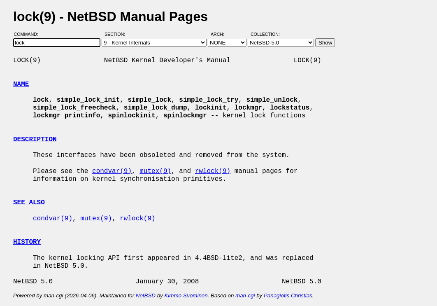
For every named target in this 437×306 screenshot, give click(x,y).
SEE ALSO (29, 202)
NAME (21, 84)
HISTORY (27, 242)
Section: (117, 34)
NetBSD (146, 295)
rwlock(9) (212, 171)
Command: (28, 34)
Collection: (265, 34)
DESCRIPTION (35, 139)
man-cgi (245, 295)
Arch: (221, 34)
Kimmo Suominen (185, 295)
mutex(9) (155, 171)
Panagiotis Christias (288, 295)
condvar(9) (112, 171)
